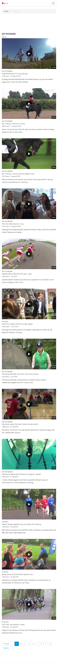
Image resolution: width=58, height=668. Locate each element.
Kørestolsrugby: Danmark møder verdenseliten (20, 424)
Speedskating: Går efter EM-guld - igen (17, 274)
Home (6, 11)
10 (50, 644)
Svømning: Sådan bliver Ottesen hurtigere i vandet (21, 474)
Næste (6, 648)
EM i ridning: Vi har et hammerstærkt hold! (18, 174)
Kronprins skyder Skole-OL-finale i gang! (17, 324)
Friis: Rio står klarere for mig (13, 224)
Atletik (5, 321)
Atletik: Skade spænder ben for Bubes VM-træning (21, 524)
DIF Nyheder (7, 71)
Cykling (5, 622)
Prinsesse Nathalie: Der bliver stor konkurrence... (20, 374)
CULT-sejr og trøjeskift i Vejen (13, 624)
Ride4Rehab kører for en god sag (15, 73)
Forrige (6, 644)
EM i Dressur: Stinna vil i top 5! (13, 124)
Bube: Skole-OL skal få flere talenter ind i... (18, 574)
